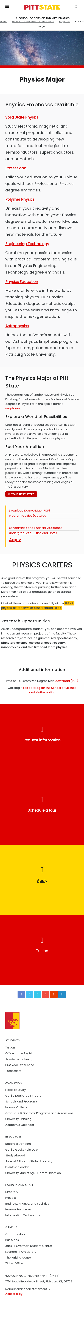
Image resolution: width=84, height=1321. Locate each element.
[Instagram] (54, 994)
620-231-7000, (15, 1276)
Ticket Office (14, 1263)
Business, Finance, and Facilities (27, 1204)
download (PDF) (66, 681)
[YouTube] (45, 994)
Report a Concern (18, 1144)
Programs (64, 21)
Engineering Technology (27, 243)
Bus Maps (12, 1240)
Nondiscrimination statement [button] (28, 1289)
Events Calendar (17, 1167)
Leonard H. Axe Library (20, 1252)
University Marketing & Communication (33, 1173)
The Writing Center (18, 1258)
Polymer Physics (20, 199)
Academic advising (18, 1059)
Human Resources (18, 1209)
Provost (10, 1198)
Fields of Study (15, 1090)
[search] (77, 7)
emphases (12, 408)
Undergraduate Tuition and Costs (33, 533)
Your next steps (21, 494)
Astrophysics (17, 326)
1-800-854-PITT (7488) (43, 1276)
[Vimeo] (37, 994)
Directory (11, 1192)
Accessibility (14, 1294)
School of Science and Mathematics (42, 18)
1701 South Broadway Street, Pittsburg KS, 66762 (38, 1281)
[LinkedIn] (62, 994)
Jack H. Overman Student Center (28, 1246)
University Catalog (18, 1119)
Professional (16, 168)
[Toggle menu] (7, 7)
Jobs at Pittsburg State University (28, 1161)
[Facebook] (21, 994)
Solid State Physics (22, 117)
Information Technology (22, 1215)
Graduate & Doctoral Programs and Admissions (39, 1113)
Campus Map (15, 1234)
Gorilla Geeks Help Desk (21, 1150)
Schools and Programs (21, 1101)
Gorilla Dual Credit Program (24, 1096)
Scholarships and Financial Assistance (35, 528)
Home (3, 21)
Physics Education (21, 281)
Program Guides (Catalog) (28, 516)
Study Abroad (15, 1155)
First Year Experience (19, 1065)
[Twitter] (29, 994)
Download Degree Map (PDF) (29, 511)
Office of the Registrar (21, 1053)
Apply (15, 539)
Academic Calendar (19, 1125)
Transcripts (13, 1071)
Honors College (16, 1107)
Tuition (10, 1048)
